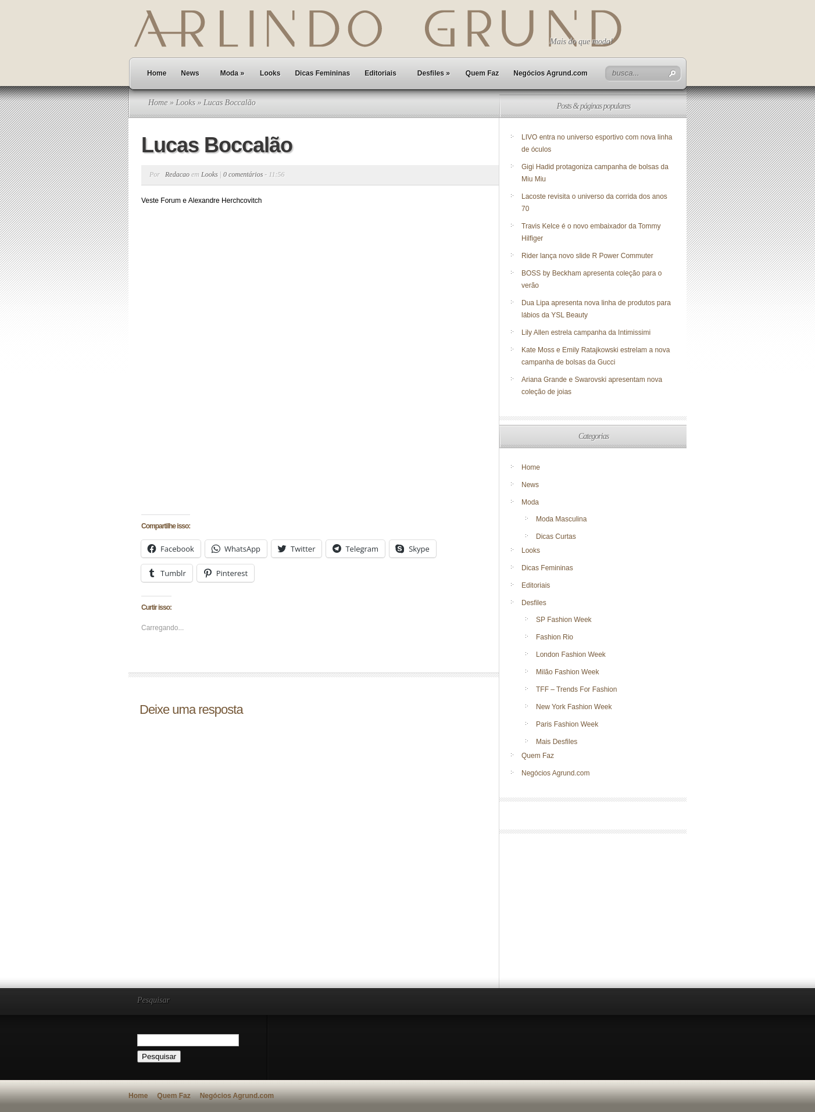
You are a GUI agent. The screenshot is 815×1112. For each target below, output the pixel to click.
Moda (232, 73)
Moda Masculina (561, 519)
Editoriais (380, 73)
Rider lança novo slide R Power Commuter (587, 256)
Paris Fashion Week (567, 724)
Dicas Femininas (322, 73)
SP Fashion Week (564, 620)
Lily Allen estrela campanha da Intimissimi (585, 332)
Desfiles (433, 73)
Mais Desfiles (556, 742)
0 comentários (243, 174)
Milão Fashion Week (567, 672)
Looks (270, 73)
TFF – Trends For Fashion (576, 689)
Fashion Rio (554, 637)
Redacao (177, 174)
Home (156, 73)
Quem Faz (482, 73)
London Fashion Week (571, 654)
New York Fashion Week (574, 707)
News (190, 73)
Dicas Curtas (556, 536)
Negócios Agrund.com (550, 73)
